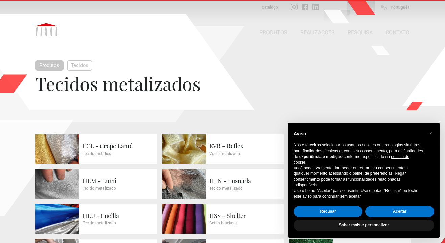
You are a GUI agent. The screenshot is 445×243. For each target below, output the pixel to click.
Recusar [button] (328, 211)
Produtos (49, 65)
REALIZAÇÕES (317, 32)
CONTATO (397, 32)
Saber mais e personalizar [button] (364, 225)
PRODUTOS (273, 32)
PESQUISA (360, 32)
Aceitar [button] (400, 211)
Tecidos (80, 65)
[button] (430, 133)
